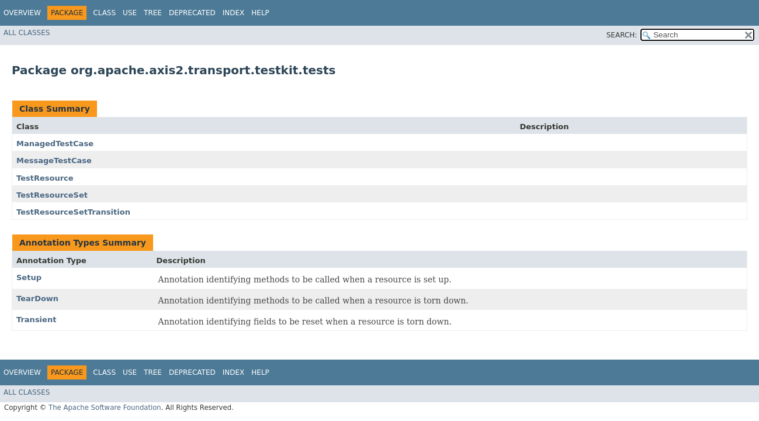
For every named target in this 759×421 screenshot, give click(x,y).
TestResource (45, 178)
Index (234, 13)
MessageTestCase (54, 160)
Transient (36, 319)
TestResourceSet (52, 195)
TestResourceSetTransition (73, 212)
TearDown (37, 298)
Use (130, 13)
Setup (28, 277)
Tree (153, 13)
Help (260, 13)
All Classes (27, 33)
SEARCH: (621, 35)
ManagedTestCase (54, 143)
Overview (22, 13)
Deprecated (192, 13)
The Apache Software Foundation (104, 407)
